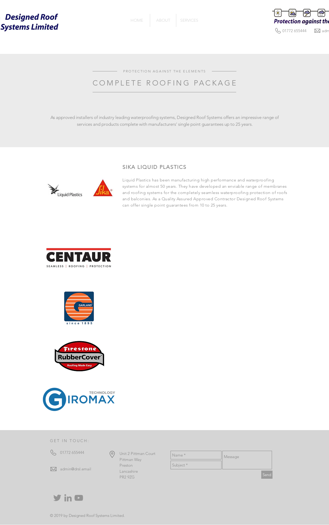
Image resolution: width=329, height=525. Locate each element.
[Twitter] (57, 498)
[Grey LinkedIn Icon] (68, 498)
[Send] (267, 475)
